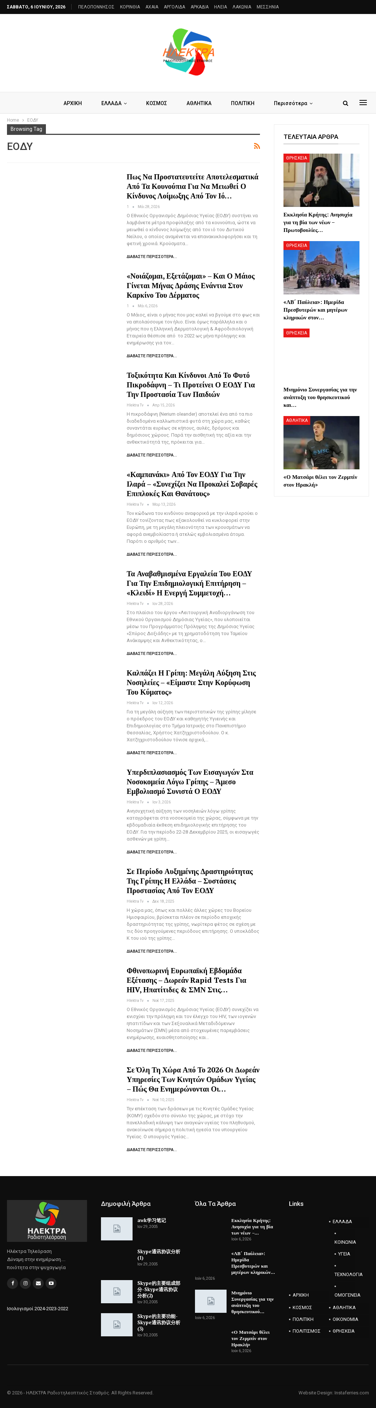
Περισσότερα (290, 103)
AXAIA (151, 7)
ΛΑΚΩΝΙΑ (241, 7)
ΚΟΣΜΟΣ (156, 103)
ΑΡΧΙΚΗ (73, 103)
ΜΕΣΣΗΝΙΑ (268, 7)
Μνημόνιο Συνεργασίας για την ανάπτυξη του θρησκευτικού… (252, 1302)
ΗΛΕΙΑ (220, 7)
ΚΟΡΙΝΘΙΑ (130, 7)
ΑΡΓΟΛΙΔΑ (174, 7)
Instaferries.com (352, 1393)
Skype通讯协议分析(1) (158, 1254)
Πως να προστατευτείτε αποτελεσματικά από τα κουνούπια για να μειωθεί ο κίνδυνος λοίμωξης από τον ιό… (192, 186)
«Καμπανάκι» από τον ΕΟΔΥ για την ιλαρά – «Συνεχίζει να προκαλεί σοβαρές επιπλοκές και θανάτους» (192, 483)
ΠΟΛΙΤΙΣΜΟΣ (307, 1331)
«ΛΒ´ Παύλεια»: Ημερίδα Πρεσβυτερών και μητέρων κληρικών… (253, 1262)
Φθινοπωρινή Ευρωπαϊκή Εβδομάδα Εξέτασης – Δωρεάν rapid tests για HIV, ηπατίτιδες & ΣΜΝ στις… (186, 980)
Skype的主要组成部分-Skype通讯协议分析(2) (158, 1289)
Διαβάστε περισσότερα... (152, 256)
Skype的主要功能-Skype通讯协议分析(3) (158, 1322)
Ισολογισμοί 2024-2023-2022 (37, 1308)
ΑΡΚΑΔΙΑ (200, 7)
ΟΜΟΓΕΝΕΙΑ (345, 1295)
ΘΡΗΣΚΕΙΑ (296, 158)
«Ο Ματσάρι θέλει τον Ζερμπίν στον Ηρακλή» (250, 1338)
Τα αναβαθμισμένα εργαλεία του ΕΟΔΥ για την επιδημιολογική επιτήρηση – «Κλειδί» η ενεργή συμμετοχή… (189, 583)
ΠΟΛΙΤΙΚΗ (242, 103)
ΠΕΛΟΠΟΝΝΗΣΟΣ (96, 7)
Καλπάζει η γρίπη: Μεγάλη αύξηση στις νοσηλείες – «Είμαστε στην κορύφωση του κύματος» (191, 682)
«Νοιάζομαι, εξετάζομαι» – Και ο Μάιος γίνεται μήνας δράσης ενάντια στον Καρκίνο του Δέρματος (190, 285)
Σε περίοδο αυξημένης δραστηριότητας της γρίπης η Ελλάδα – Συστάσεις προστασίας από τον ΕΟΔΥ (190, 880)
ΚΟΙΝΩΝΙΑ (345, 1242)
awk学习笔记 (151, 1220)
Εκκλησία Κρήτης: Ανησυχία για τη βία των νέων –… (252, 1226)
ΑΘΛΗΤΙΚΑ (199, 103)
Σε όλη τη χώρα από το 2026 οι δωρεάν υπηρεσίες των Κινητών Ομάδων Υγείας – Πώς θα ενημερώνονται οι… (193, 1079)
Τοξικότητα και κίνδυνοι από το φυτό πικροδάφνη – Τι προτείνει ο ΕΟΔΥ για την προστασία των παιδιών (191, 384)
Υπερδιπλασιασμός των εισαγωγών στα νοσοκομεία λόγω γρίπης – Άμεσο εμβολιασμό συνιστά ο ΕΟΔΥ (190, 781)
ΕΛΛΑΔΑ (111, 103)
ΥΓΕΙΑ (344, 1254)
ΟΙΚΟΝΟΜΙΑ (345, 1319)
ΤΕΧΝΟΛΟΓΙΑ (345, 1274)
